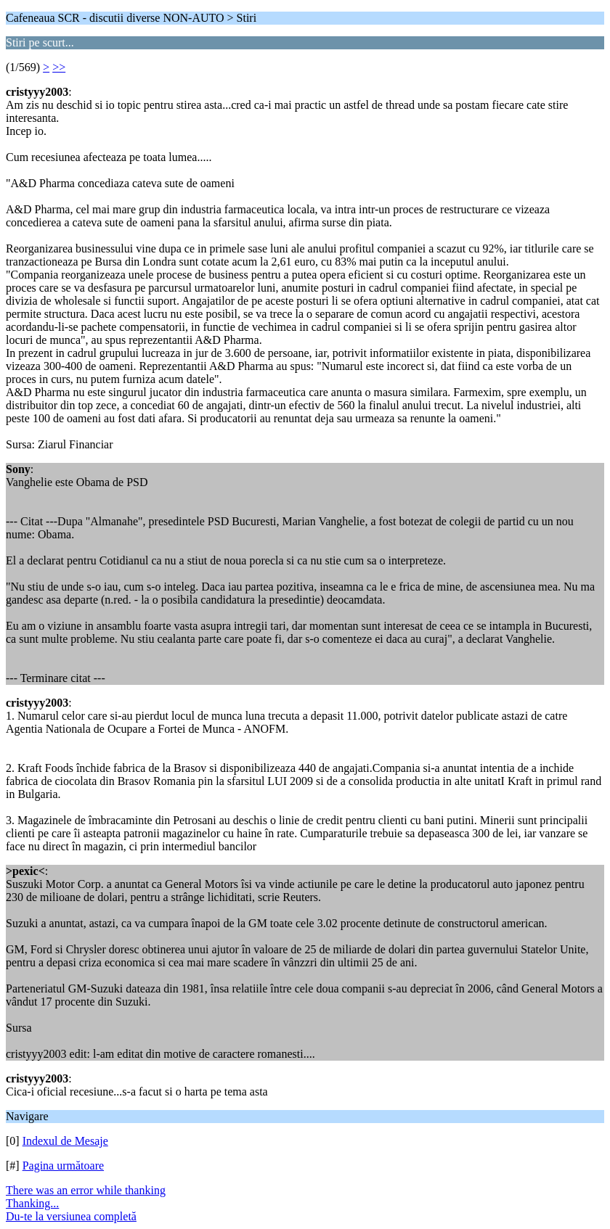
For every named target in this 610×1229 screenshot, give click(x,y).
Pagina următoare (63, 1165)
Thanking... (32, 1203)
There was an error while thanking (86, 1190)
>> (58, 67)
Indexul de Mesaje (65, 1141)
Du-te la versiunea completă (71, 1216)
